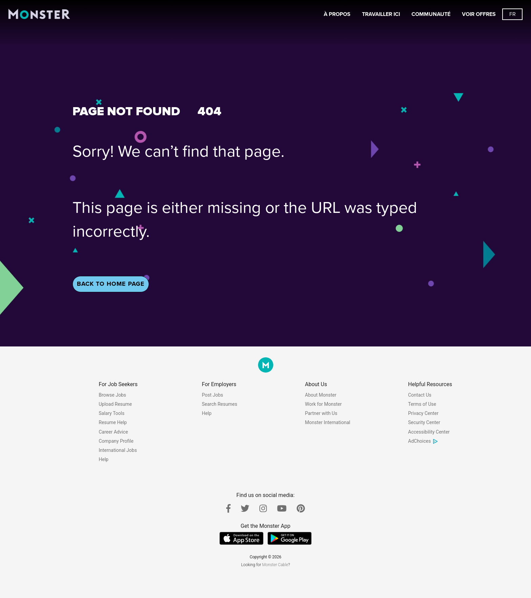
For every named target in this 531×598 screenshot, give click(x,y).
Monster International (328, 422)
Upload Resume (115, 404)
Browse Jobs (112, 395)
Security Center (424, 422)
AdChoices (423, 441)
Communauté (430, 14)
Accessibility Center (429, 432)
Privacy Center (423, 413)
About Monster (321, 395)
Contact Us (419, 395)
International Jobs (118, 450)
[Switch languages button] (512, 14)
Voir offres (479, 14)
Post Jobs (212, 395)
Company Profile (116, 441)
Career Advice (113, 432)
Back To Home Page (111, 283)
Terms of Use (422, 404)
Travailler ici (381, 14)
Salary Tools (112, 413)
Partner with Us (321, 413)
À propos (337, 14)
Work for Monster (323, 404)
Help (104, 459)
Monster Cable (275, 564)
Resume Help (113, 422)
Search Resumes (219, 404)
